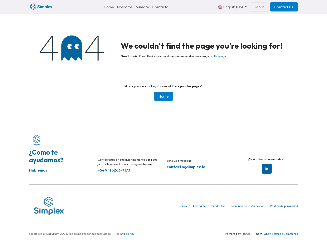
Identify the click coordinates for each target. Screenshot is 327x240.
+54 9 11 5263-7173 (114, 170)
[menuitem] (109, 7)
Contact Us (283, 7)
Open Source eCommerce (281, 234)
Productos (218, 206)
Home (163, 96)
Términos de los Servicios (247, 206)
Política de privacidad (284, 206)
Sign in (259, 7)
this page (220, 56)
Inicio (183, 206)
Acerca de (199, 206)
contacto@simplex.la (186, 166)
